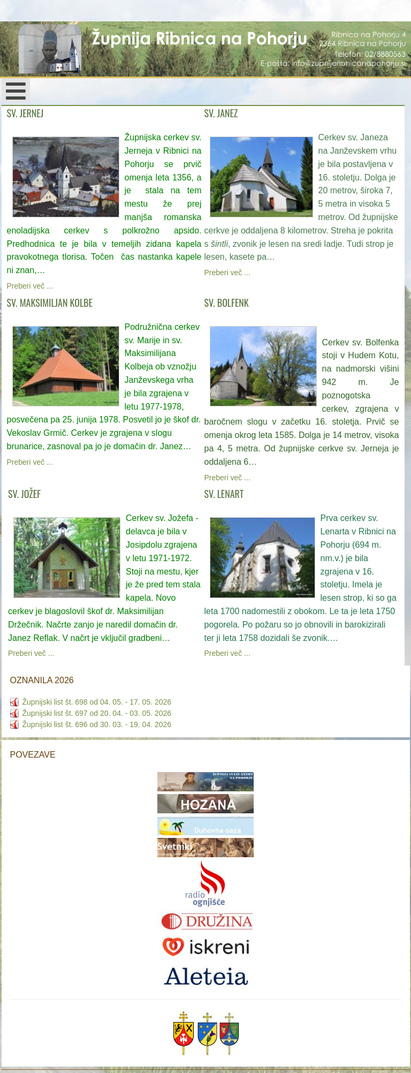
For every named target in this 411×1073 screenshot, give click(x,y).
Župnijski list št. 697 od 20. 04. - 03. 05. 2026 (97, 713)
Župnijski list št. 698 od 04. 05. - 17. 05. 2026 (97, 702)
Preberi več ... (30, 286)
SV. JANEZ (221, 113)
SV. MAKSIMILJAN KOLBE (50, 302)
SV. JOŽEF (24, 494)
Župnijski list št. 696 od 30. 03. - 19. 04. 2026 (97, 724)
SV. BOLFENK (226, 302)
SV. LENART (224, 494)
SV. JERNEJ (25, 113)
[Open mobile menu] (16, 90)
